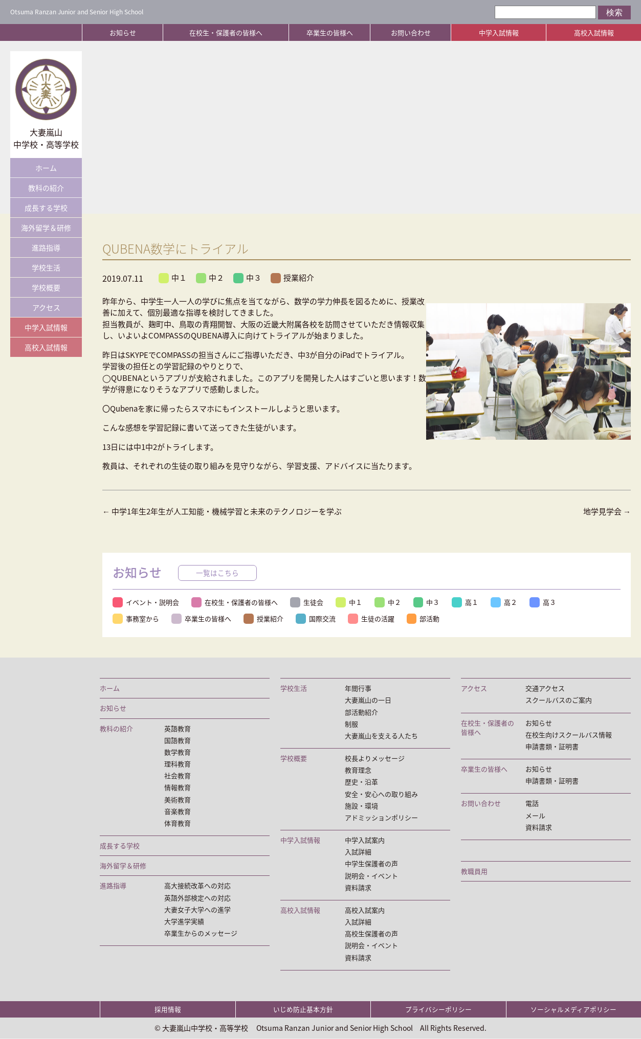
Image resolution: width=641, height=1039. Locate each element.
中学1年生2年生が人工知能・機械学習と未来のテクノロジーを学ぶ (222, 511)
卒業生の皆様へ (329, 32)
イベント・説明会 (146, 602)
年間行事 (358, 688)
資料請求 (358, 887)
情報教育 (177, 788)
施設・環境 (361, 805)
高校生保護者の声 (371, 934)
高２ (504, 602)
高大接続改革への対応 (197, 886)
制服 (351, 724)
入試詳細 (358, 852)
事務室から (136, 618)
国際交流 (316, 618)
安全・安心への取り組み (381, 794)
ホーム (46, 168)
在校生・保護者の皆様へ (225, 32)
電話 (532, 803)
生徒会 (306, 602)
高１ (465, 602)
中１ (173, 277)
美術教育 (177, 799)
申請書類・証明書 (552, 746)
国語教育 (177, 740)
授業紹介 (292, 277)
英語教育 (177, 728)
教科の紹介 (46, 188)
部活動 (423, 618)
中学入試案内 (365, 840)
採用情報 (167, 1009)
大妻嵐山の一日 (368, 700)
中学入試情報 (499, 32)
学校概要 (46, 287)
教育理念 (358, 770)
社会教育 (177, 775)
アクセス (46, 307)
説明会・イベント (371, 875)
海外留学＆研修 (46, 227)
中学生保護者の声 (371, 864)
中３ (247, 277)
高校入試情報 (594, 32)
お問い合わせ (411, 32)
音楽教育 (177, 811)
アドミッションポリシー (381, 817)
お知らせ (122, 32)
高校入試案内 (365, 910)
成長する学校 (46, 207)
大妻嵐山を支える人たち (381, 735)
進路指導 (46, 247)
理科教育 (177, 764)
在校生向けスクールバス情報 (568, 734)
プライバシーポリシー (438, 1009)
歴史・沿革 (361, 782)
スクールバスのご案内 (558, 700)
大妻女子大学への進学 (197, 909)
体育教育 (177, 823)
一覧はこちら (217, 573)
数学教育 (177, 752)
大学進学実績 (184, 921)
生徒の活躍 (371, 618)
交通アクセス (545, 688)
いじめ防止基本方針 (303, 1009)
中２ (210, 277)
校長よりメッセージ (375, 758)
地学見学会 (607, 511)
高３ (543, 602)
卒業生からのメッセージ (200, 933)
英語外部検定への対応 (197, 897)
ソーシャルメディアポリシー (573, 1009)
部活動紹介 (361, 712)
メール (535, 815)
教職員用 (474, 871)
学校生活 (46, 267)
